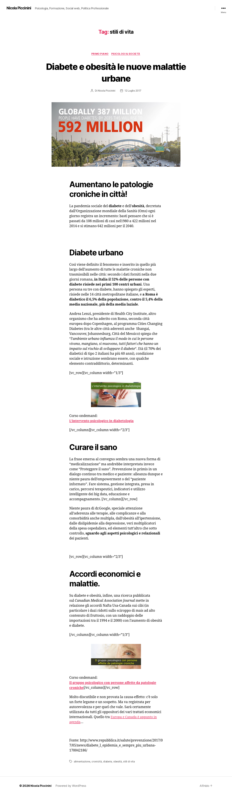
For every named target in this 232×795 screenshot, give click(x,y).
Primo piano (99, 54)
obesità (118, 761)
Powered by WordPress (70, 786)
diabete (108, 761)
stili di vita (130, 761)
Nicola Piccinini (19, 8)
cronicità (97, 761)
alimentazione (82, 761)
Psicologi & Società (126, 54)
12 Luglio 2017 (132, 91)
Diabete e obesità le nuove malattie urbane (116, 72)
